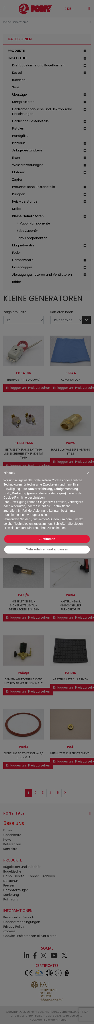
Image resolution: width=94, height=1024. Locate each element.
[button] (88, 472)
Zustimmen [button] (47, 539)
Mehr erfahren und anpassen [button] (47, 549)
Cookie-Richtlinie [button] (15, 497)
